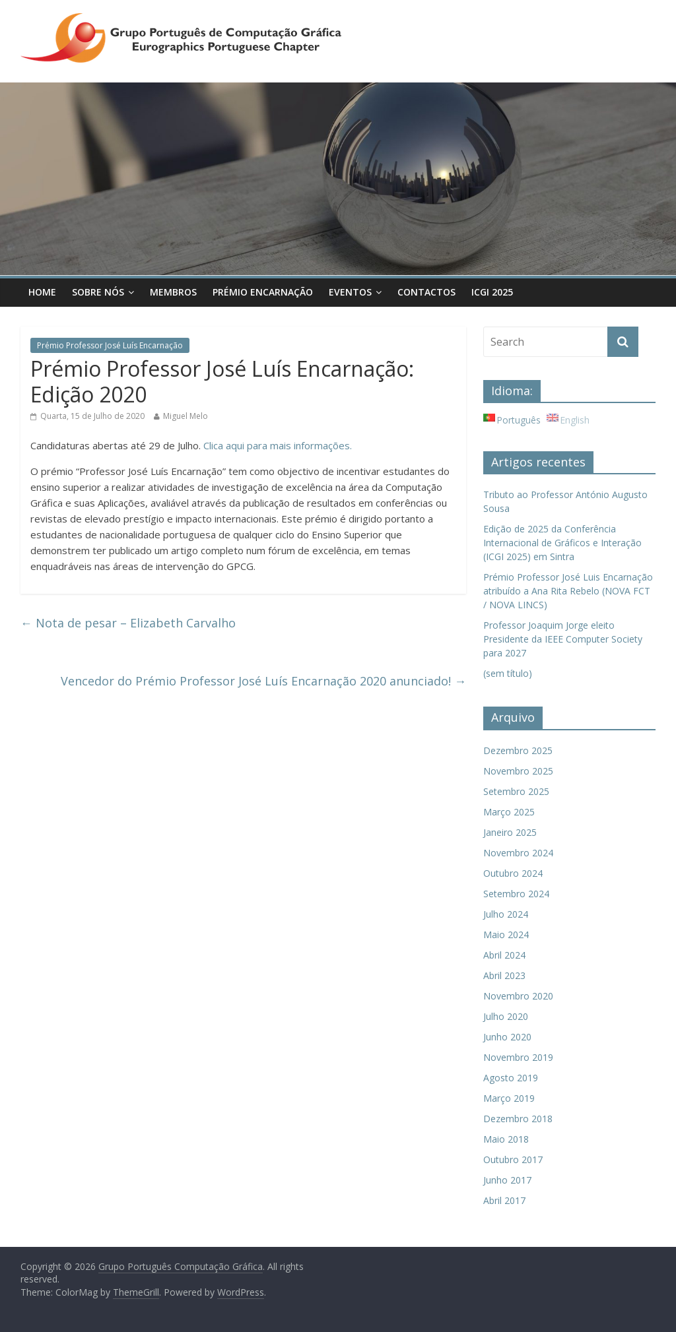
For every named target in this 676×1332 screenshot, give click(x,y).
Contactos (426, 292)
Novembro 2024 (518, 852)
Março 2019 (509, 1098)
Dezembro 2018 (518, 1118)
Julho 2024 (505, 914)
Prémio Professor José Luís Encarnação (110, 345)
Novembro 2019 (518, 1057)
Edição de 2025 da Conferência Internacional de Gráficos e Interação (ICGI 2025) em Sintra (562, 543)
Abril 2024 (504, 955)
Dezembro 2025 (518, 750)
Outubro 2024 (513, 873)
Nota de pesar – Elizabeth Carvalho (128, 623)
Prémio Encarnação (263, 292)
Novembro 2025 (518, 771)
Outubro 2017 (513, 1159)
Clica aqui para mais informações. (277, 445)
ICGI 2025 (492, 292)
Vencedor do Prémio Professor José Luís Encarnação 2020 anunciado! (263, 681)
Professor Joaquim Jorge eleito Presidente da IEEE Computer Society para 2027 (562, 639)
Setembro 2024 (516, 893)
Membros (173, 292)
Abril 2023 (504, 975)
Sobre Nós (98, 292)
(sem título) (507, 673)
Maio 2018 (506, 1139)
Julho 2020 (505, 1016)
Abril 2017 (504, 1200)
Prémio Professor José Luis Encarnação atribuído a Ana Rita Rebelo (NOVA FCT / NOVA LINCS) (568, 591)
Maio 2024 (506, 934)
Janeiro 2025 (510, 832)
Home (42, 292)
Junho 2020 (507, 1037)
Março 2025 (509, 812)
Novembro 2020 (518, 996)
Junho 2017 (507, 1180)
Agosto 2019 (510, 1077)
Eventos (350, 292)
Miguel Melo (185, 416)
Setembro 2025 (516, 791)
